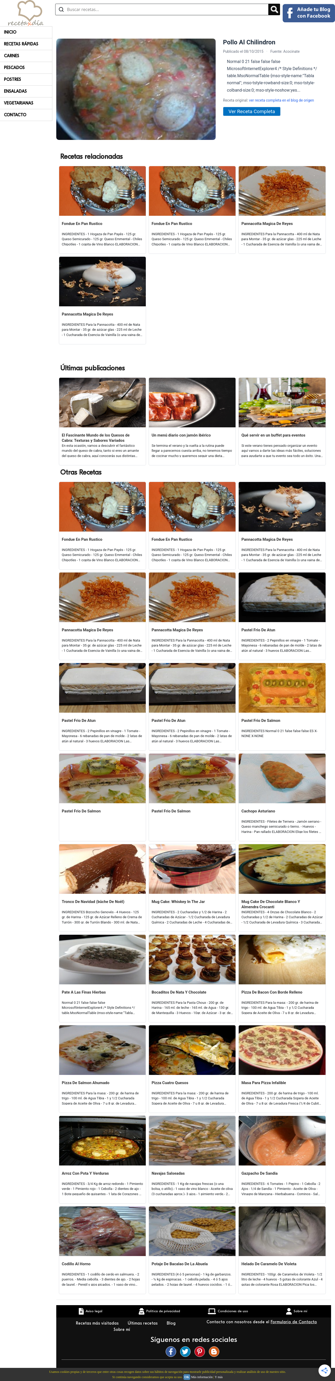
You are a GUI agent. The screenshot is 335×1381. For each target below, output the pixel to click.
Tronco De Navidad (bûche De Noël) (93, 901)
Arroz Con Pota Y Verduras (85, 1173)
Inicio (10, 32)
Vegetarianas (18, 103)
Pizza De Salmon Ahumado (85, 1082)
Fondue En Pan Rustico (82, 223)
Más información (202, 1377)
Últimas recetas (143, 1323)
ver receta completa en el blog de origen (281, 100)
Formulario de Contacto (294, 1322)
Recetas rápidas (21, 44)
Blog (172, 1323)
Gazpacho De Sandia (259, 1173)
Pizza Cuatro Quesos (170, 1082)
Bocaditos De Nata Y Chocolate (179, 992)
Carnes (11, 56)
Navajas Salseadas (168, 1173)
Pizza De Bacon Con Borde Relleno (271, 992)
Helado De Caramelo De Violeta (268, 1264)
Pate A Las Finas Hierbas (84, 992)
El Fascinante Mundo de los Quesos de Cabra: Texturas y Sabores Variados (96, 438)
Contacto (15, 115)
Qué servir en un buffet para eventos (273, 435)
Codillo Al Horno (76, 1264)
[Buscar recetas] (162, 9)
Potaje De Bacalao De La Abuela (180, 1264)
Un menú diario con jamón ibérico (181, 435)
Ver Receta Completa (251, 111)
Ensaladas (15, 91)
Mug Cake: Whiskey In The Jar (178, 901)
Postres (12, 79)
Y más (219, 1377)
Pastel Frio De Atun (258, 630)
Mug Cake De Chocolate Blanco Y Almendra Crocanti (270, 904)
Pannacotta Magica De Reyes (267, 223)
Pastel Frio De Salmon (260, 720)
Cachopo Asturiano (258, 811)
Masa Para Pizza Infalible (263, 1082)
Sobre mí (122, 1329)
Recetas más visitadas (98, 1323)
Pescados (14, 67)
